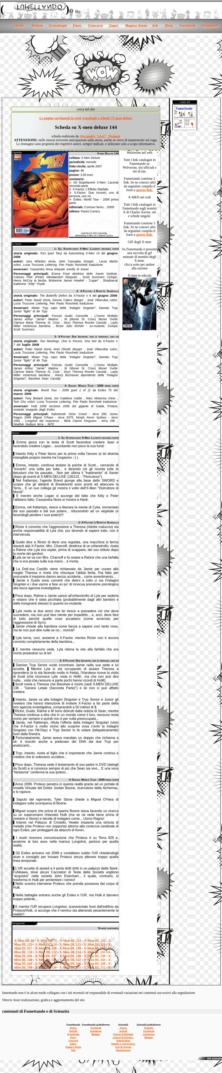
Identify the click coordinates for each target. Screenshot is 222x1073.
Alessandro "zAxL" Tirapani (100, 136)
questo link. (144, 190)
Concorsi (95, 25)
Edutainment (123, 1050)
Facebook (188, 25)
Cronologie (58, 25)
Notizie (37, 25)
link (155, 25)
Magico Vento (136, 25)
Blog (169, 25)
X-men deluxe (122, 118)
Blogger (95, 1034)
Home (19, 25)
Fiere (77, 25)
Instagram (209, 25)
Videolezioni (123, 1040)
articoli (123, 1031)
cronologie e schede (96, 118)
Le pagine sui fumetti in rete (59, 118)
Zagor (114, 25)
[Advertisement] (111, 65)
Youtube (148, 1027)
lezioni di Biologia (123, 1034)
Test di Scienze (123, 1047)
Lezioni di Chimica (123, 1037)
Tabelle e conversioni (123, 1043)
